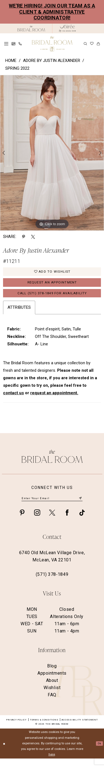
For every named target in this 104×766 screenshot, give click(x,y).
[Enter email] (52, 505)
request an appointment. (54, 399)
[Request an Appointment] (13, 44)
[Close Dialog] (4, 751)
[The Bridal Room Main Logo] (52, 43)
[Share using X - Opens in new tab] (33, 236)
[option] (52, 153)
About (52, 687)
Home (10, 60)
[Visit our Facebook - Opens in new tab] (67, 519)
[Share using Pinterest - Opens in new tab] (23, 236)
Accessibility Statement (80, 727)
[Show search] (85, 43)
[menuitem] (6, 44)
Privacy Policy (16, 727)
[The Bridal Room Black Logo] (31, 28)
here (52, 762)
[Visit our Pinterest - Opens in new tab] (22, 519)
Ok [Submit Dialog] (98, 750)
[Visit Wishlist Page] (91, 43)
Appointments (52, 680)
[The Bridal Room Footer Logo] (52, 462)
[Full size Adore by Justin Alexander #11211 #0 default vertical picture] (52, 153)
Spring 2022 (17, 68)
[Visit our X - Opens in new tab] (52, 519)
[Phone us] (20, 43)
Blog (52, 673)
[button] (6, 44)
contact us (13, 399)
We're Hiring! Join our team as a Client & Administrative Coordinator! (52, 12)
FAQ (52, 702)
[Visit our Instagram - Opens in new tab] (37, 519)
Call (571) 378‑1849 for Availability (52, 298)
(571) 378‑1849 (52, 581)
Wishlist (52, 694)
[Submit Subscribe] (79, 505)
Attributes (19, 313)
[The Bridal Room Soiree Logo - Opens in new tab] (67, 28)
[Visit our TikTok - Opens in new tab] (82, 519)
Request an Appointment (52, 285)
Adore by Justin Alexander (51, 60)
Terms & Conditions (44, 727)
